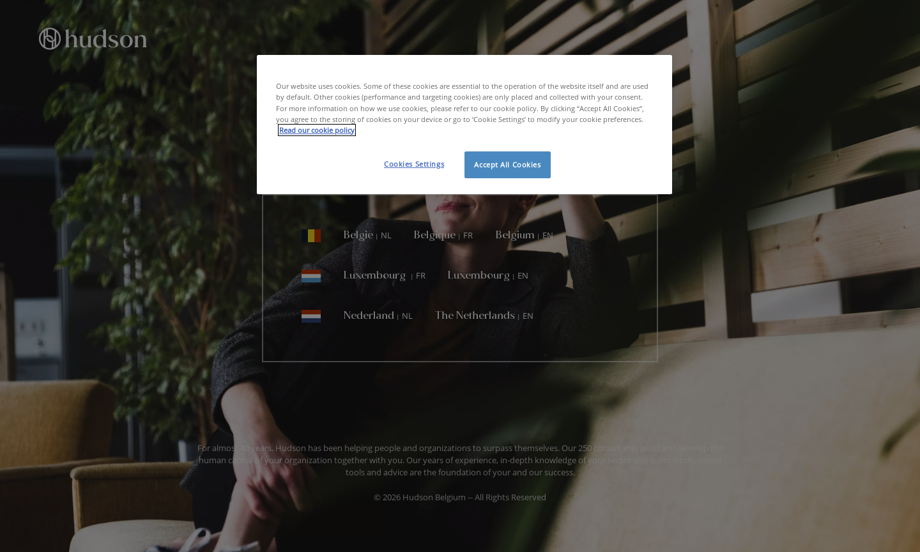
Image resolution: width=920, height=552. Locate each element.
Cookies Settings (414, 164)
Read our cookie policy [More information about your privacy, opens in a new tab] (317, 130)
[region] (464, 124)
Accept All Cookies (507, 164)
